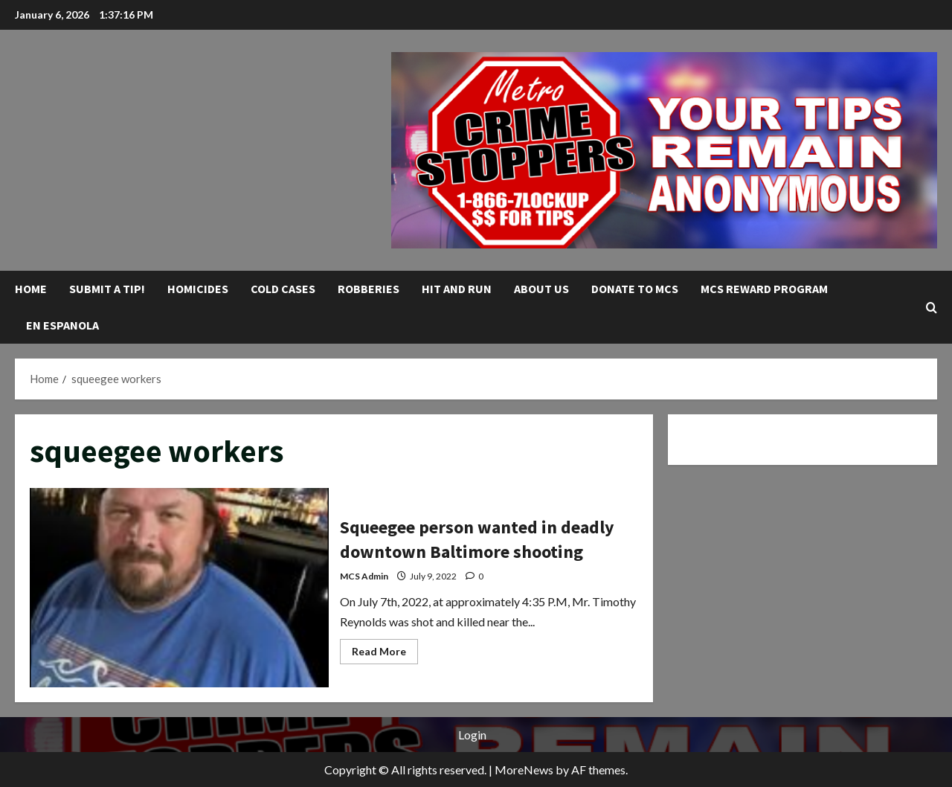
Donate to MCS (634, 288)
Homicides (197, 288)
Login (472, 734)
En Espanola (62, 325)
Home (31, 288)
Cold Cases (283, 288)
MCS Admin (364, 576)
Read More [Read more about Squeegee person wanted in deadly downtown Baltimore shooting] (385, 654)
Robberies (368, 288)
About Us (541, 288)
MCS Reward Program (764, 288)
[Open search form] (931, 306)
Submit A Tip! (107, 288)
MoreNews (524, 769)
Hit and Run (457, 288)
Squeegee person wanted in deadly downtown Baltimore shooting (179, 587)
